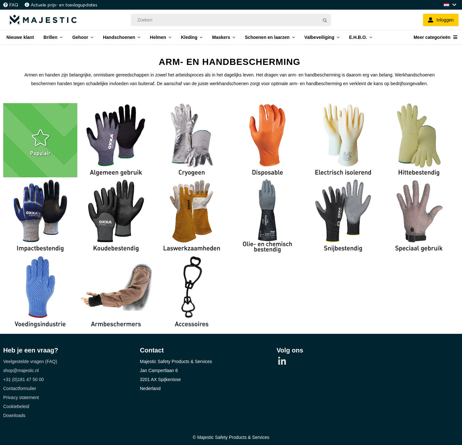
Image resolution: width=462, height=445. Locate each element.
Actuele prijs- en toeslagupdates (64, 5)
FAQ (13, 5)
